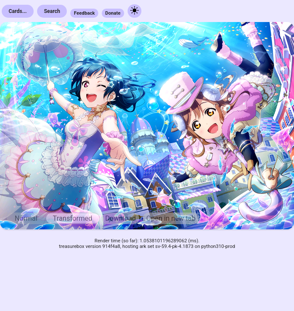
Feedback (84, 13)
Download (120, 218)
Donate (113, 13)
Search (52, 11)
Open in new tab (170, 218)
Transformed (73, 218)
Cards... (18, 11)
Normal (26, 218)
